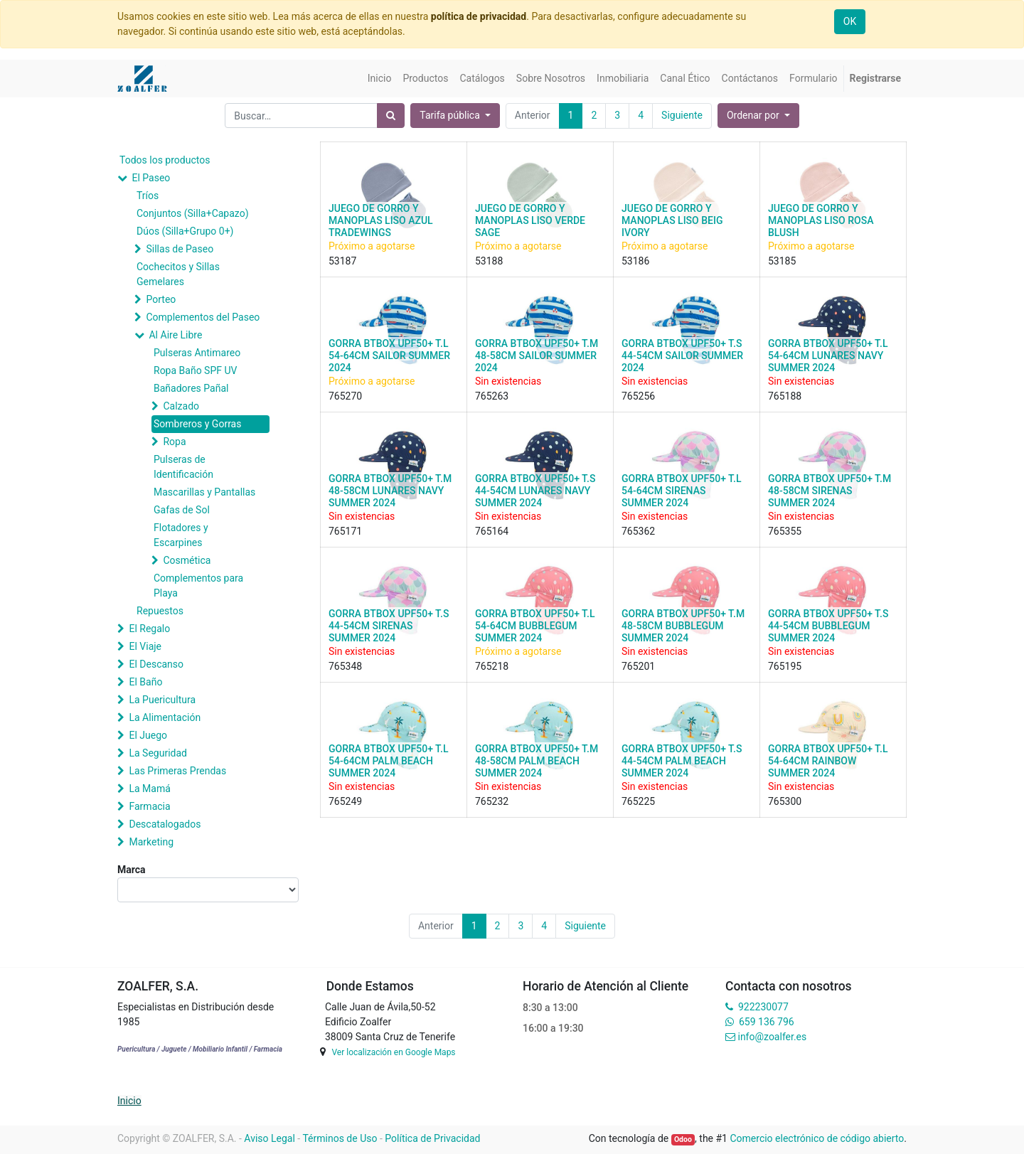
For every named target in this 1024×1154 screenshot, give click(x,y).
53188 (489, 261)
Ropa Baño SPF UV (195, 370)
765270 (345, 396)
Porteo (161, 299)
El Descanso (156, 664)
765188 (784, 396)
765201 (638, 666)
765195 (784, 666)
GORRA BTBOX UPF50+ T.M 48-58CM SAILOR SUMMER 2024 (536, 355)
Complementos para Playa (198, 585)
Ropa (174, 441)
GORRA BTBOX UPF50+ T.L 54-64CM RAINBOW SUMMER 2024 (827, 761)
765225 (638, 801)
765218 (491, 666)
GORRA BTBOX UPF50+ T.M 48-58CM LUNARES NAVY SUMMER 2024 (390, 490)
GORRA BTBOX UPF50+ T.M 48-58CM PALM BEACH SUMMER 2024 (536, 761)
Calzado (181, 406)
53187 (342, 261)
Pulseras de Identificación (183, 467)
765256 (638, 396)
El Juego (148, 735)
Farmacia (149, 806)
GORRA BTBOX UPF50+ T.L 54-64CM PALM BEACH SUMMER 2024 (388, 761)
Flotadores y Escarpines (181, 535)
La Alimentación (165, 717)
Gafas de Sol (182, 509)
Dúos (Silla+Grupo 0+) (185, 231)
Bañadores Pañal (191, 388)
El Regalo (149, 628)
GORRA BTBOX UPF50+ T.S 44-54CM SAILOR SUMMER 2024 (682, 355)
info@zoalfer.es (771, 1036)
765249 (345, 801)
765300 (784, 801)
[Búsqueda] (391, 115)
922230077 (763, 1007)
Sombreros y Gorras (197, 423)
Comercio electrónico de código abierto (817, 1138)
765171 (345, 531)
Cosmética (186, 560)
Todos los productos (164, 160)
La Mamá (149, 788)
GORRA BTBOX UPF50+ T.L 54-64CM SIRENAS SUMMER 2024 (681, 490)
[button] (758, 115)
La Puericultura (162, 699)
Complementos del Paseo (203, 317)
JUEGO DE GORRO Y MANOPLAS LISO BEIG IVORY (672, 220)
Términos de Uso (339, 1138)
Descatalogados (165, 824)
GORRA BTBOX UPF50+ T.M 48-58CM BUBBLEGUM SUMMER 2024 (683, 625)
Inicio (129, 1100)
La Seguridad (158, 753)
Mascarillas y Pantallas (204, 492)
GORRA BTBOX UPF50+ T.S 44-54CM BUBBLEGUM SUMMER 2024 (828, 625)
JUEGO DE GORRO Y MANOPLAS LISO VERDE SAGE (530, 220)
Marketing (151, 842)
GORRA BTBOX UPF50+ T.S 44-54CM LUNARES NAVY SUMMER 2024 (535, 490)
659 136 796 (766, 1021)
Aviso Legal (269, 1138)
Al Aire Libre (175, 335)
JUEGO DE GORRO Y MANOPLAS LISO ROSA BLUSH (820, 220)
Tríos (148, 195)
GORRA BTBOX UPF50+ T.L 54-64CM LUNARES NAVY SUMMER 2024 (827, 355)
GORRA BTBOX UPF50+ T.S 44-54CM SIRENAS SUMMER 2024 (389, 625)
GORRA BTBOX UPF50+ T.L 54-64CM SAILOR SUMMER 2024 (389, 355)
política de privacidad (478, 16)
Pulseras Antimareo (197, 352)
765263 (491, 396)
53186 (635, 261)
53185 (782, 261)
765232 (491, 801)
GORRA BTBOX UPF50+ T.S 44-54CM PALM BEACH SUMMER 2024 (682, 761)
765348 (345, 666)
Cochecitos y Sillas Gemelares (178, 274)
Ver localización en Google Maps (393, 1052)
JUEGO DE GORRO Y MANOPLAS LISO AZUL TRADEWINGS (381, 220)
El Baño (145, 682)
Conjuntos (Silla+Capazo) (193, 213)
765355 (784, 531)
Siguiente (682, 115)
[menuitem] (380, 78)
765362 (638, 531)
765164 (491, 531)
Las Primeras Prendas (177, 770)
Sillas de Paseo (179, 249)
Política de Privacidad (432, 1138)
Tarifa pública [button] (451, 115)
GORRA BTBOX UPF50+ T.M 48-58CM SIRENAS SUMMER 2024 (829, 490)
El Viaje (145, 646)
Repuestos (160, 610)
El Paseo (151, 177)
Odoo (683, 1139)
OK (849, 21)
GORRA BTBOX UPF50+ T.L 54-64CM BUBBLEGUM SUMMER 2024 (534, 625)
